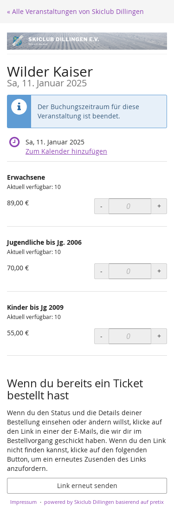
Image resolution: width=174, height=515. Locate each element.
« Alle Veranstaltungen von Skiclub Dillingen (75, 11)
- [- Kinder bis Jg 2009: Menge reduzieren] (101, 336)
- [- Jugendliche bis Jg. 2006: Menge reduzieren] (101, 271)
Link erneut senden (87, 485)
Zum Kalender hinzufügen (66, 151)
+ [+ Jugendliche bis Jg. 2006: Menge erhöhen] (159, 271)
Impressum (23, 501)
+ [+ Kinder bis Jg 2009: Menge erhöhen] (159, 336)
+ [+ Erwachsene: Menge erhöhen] (159, 206)
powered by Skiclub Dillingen (79, 501)
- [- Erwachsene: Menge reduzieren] (101, 206)
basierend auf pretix (140, 501)
